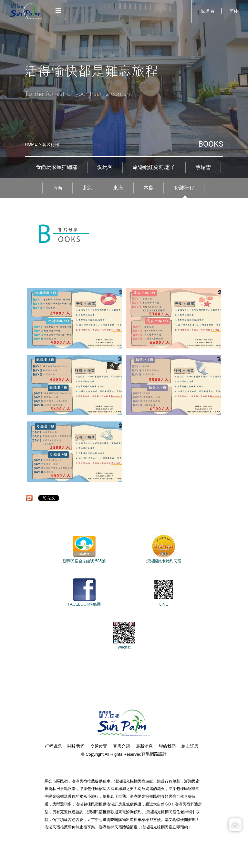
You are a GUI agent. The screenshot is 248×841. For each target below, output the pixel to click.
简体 (233, 11)
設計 (162, 754)
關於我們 (75, 746)
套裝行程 (184, 188)
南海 (57, 188)
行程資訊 (53, 746)
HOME (31, 144)
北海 (88, 188)
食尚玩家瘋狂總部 (56, 167)
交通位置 (98, 746)
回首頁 (208, 11)
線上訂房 (189, 746)
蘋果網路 (149, 754)
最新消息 (144, 746)
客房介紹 (121, 746)
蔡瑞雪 (203, 167)
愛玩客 (105, 167)
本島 (148, 188)
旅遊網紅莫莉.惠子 (154, 167)
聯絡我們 (167, 746)
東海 (118, 188)
